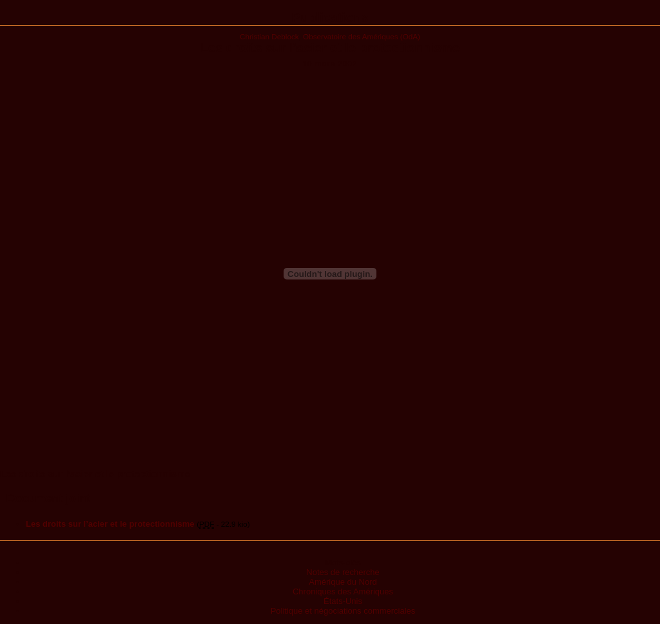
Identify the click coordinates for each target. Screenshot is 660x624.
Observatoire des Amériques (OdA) (361, 36)
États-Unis (343, 601)
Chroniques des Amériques (343, 591)
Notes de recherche (342, 572)
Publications (330, 17)
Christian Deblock (269, 36)
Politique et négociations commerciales (343, 611)
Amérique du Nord (343, 582)
